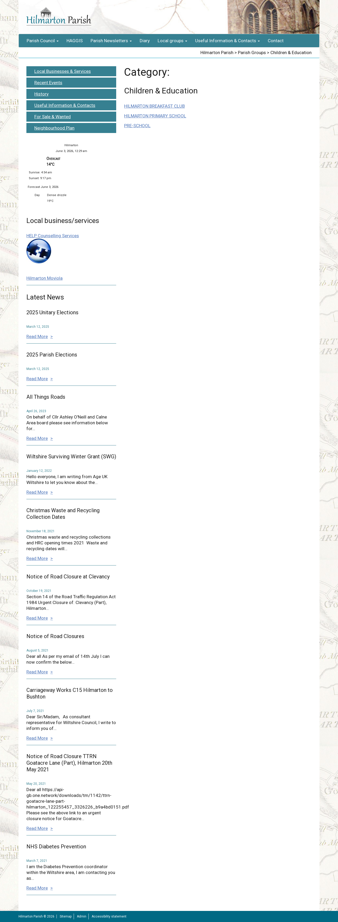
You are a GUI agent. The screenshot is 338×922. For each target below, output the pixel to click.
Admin (81, 916)
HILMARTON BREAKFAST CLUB (154, 106)
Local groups (172, 40)
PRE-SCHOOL (137, 125)
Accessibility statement (109, 916)
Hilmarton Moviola (44, 278)
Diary (145, 40)
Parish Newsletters (111, 40)
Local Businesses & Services (62, 71)
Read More (37, 336)
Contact (276, 40)
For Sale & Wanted (52, 116)
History (41, 94)
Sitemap (66, 916)
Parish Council (43, 40)
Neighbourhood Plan (54, 128)
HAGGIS (75, 40)
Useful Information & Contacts (227, 40)
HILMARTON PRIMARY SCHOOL (155, 115)
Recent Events (48, 82)
